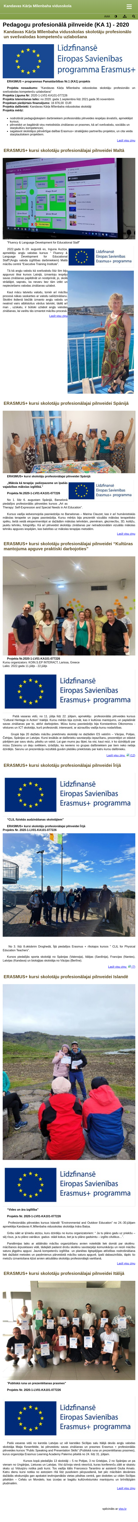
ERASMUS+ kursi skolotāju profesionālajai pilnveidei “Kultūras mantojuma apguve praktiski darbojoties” (68, 546)
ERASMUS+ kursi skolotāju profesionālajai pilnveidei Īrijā (62, 765)
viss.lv (122, 1508)
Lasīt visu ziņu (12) (121, 755)
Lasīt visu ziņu (126, 140)
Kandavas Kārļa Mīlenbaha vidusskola (38, 6)
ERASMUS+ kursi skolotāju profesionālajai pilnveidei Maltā (64, 150)
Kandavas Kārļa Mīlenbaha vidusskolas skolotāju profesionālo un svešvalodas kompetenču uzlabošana (67, 34)
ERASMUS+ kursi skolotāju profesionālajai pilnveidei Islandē (66, 976)
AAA (107, 16)
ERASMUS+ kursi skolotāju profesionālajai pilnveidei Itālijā (64, 1273)
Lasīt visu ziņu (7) (121, 966)
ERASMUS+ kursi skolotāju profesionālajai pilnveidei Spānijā (66, 403)
